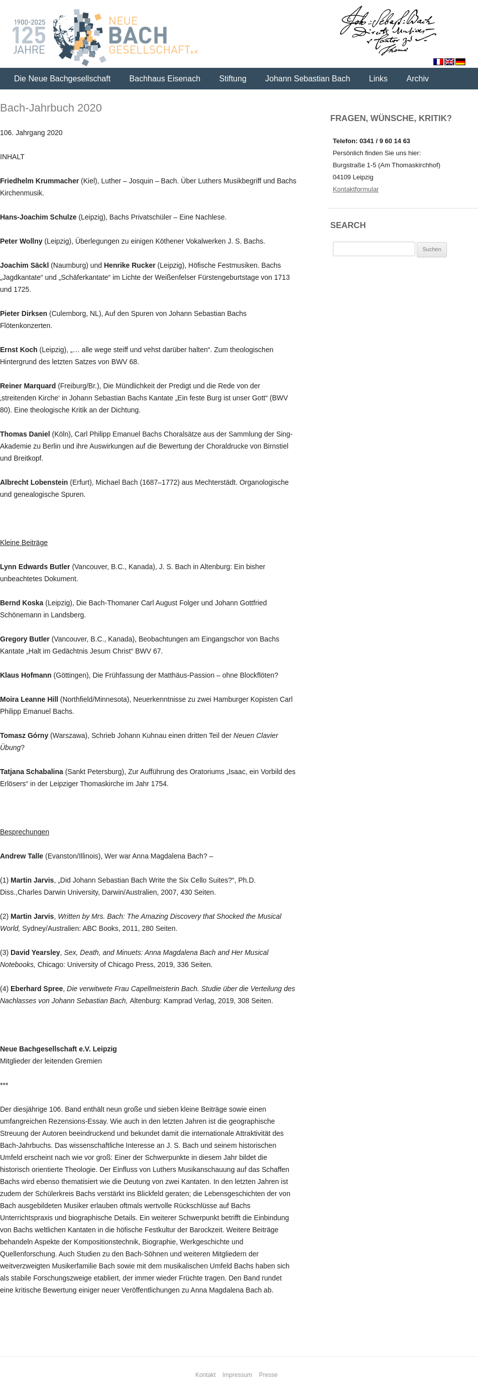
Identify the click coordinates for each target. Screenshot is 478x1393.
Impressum (237, 1374)
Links (378, 78)
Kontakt (205, 1374)
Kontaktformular (356, 189)
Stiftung (233, 78)
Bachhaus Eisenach (165, 78)
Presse (268, 1374)
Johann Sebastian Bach (307, 78)
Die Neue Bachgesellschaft (62, 78)
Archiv (418, 78)
